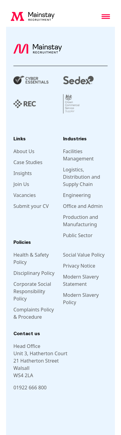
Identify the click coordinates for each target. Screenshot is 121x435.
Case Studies (27, 162)
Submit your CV (31, 206)
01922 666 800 (30, 387)
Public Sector (78, 235)
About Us (23, 151)
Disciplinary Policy (34, 273)
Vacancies (24, 195)
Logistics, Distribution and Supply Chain (81, 177)
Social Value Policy (84, 254)
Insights (22, 173)
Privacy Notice (79, 265)
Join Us (21, 184)
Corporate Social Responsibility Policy (32, 291)
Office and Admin (83, 206)
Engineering (77, 195)
